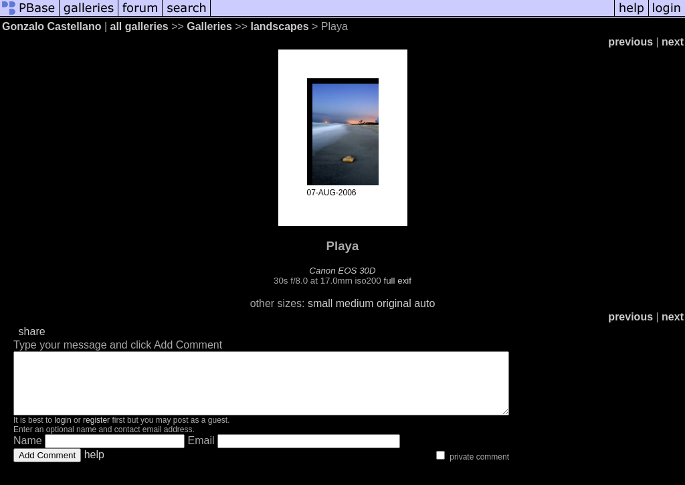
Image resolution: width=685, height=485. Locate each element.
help (94, 466)
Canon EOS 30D (342, 271)
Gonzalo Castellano (51, 26)
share (32, 331)
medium (355, 303)
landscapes (279, 26)
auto (424, 303)
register (96, 432)
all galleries (139, 26)
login (62, 432)
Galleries (209, 26)
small (320, 303)
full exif (397, 281)
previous (630, 41)
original (394, 303)
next (673, 41)
